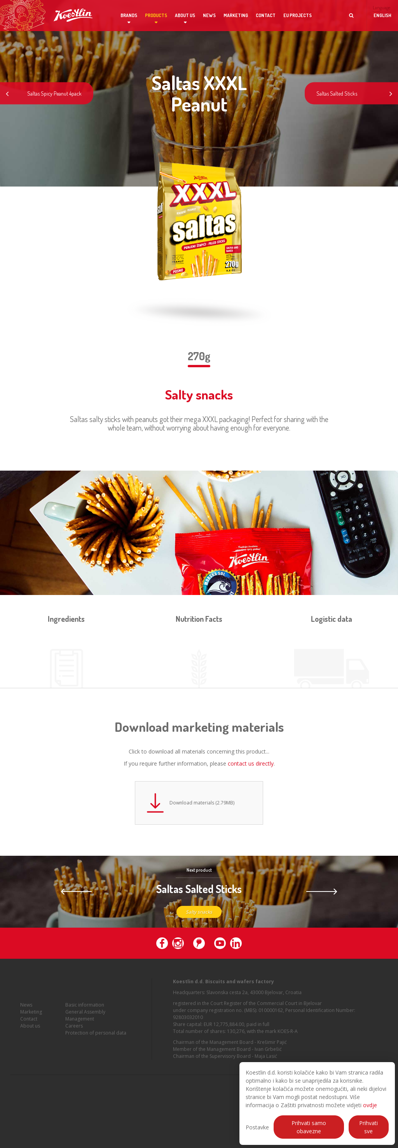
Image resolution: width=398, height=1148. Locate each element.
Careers (74, 1032)
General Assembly (85, 1018)
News (209, 15)
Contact (266, 15)
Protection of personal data (95, 1039)
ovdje (370, 1105)
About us (185, 15)
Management (79, 1025)
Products (156, 15)
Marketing (235, 15)
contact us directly (251, 763)
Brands (128, 15)
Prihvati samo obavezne (309, 1127)
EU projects (297, 15)
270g (199, 356)
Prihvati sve (368, 1127)
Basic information (84, 1011)
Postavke (257, 1127)
